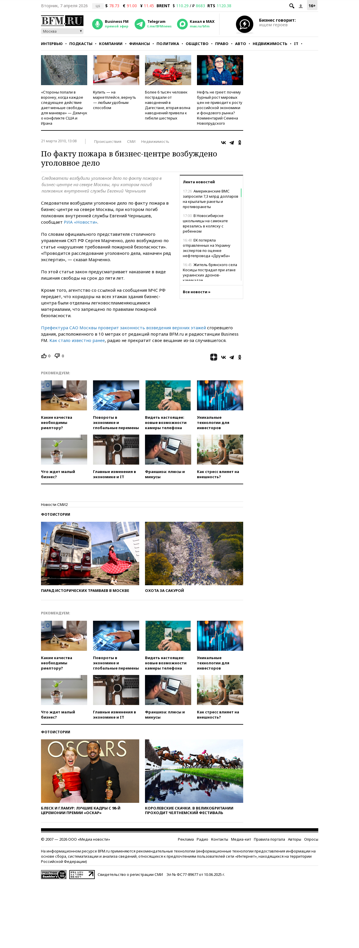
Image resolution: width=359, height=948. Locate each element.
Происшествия (107, 141)
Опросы (311, 839)
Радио (202, 839)
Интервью (52, 43)
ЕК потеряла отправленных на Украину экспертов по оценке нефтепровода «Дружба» (206, 248)
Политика (168, 43)
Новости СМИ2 (54, 504)
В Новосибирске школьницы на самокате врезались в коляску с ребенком (205, 223)
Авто (240, 43)
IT (296, 43)
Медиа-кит (241, 839)
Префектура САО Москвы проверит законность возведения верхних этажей (123, 327)
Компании (110, 43)
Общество (197, 43)
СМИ (131, 141)
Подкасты (80, 43)
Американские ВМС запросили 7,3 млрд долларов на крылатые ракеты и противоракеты (210, 198)
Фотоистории (55, 514)
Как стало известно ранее (77, 340)
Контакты (219, 839)
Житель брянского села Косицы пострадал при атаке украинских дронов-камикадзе (210, 272)
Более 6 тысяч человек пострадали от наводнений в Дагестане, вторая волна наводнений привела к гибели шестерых (167, 105)
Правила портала (269, 839)
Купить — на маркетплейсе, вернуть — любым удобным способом (114, 99)
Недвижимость (270, 43)
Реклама (186, 839)
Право (221, 43)
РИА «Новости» (80, 222)
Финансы (139, 43)
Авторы (294, 839)
